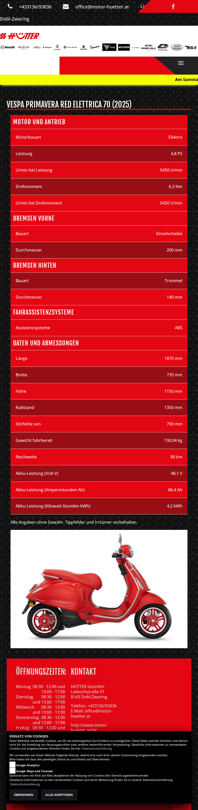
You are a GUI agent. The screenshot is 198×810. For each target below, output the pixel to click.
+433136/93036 (35, 7)
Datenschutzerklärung (97, 748)
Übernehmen (23, 795)
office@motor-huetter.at (102, 7)
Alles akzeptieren (59, 795)
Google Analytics (27, 765)
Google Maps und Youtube (34, 771)
